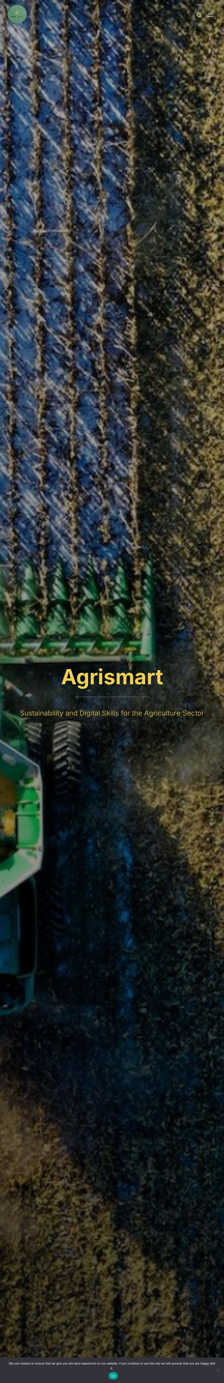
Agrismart (112, 676)
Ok (113, 1376)
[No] (218, 1370)
